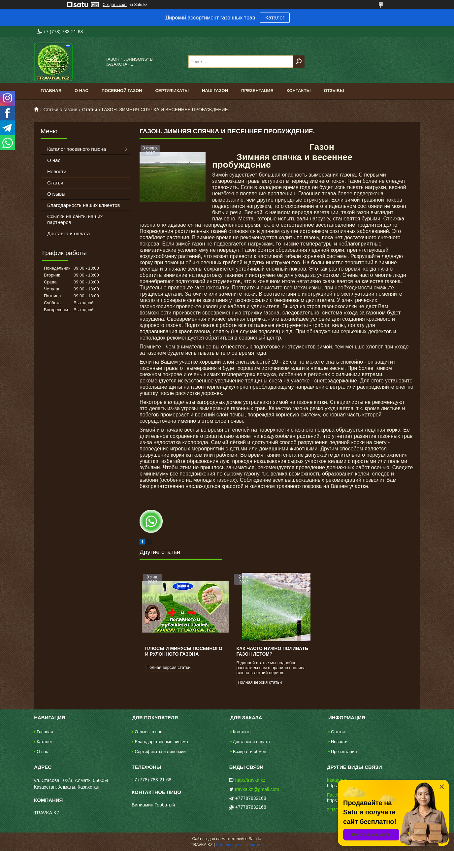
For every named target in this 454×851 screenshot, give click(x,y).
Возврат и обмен (249, 751)
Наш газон (215, 90)
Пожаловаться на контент (239, 844)
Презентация (257, 90)
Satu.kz (255, 838)
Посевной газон (122, 90)
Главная (51, 90)
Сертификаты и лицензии (160, 751)
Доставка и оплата (68, 233)
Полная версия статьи (168, 667)
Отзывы (334, 90)
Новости (56, 171)
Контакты (299, 90)
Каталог (274, 17)
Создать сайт (115, 4)
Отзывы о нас (148, 731)
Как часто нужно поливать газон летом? (272, 651)
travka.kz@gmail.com (257, 789)
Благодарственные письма (161, 741)
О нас (81, 90)
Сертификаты (172, 90)
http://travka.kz (250, 780)
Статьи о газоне (60, 109)
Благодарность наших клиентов (83, 205)
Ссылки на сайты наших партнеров (75, 219)
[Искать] (299, 61)
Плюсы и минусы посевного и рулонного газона (183, 651)
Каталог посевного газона (76, 149)
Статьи (89, 109)
